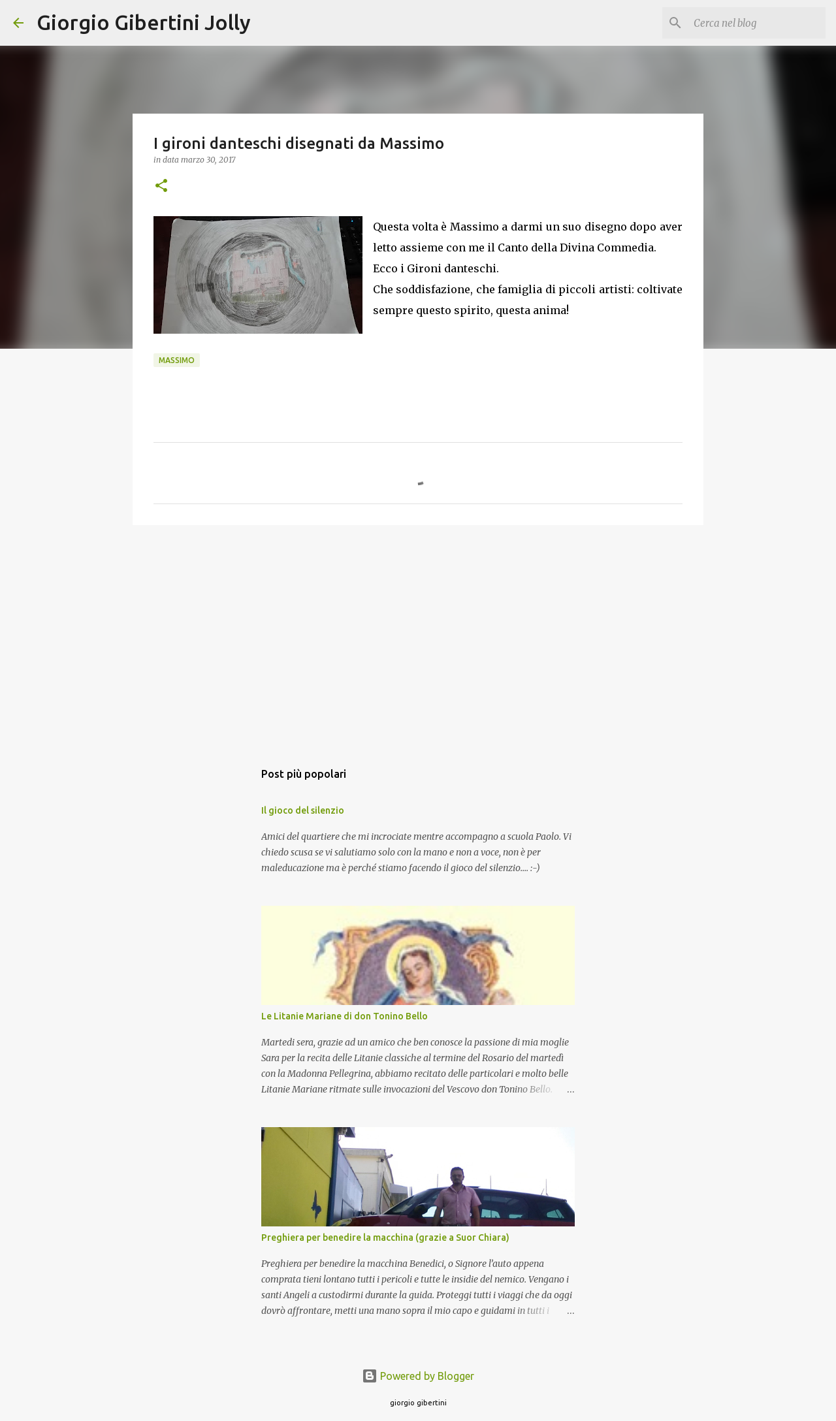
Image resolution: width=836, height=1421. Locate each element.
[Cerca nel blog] (757, 23)
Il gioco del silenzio (302, 810)
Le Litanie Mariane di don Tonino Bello (344, 1016)
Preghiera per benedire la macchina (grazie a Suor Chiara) (385, 1237)
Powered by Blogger (418, 1376)
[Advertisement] (418, 636)
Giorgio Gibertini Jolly (144, 22)
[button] (161, 186)
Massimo (177, 360)
